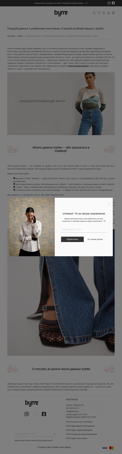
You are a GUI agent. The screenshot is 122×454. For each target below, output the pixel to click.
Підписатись (72, 239)
